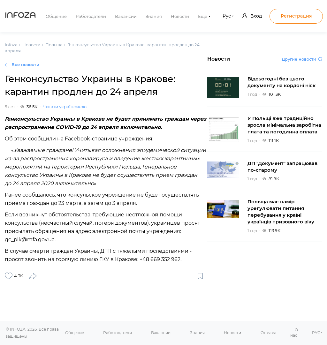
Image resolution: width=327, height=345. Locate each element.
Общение (56, 16)
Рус (227, 16)
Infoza (20, 16)
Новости (180, 16)
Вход (252, 16)
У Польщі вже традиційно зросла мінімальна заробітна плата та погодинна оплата (284, 125)
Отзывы (268, 332)
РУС (316, 332)
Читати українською (65, 106)
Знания (154, 16)
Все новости (25, 64)
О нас (294, 332)
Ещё (202, 16)
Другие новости (302, 59)
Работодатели (91, 16)
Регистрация (296, 16)
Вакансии (126, 16)
